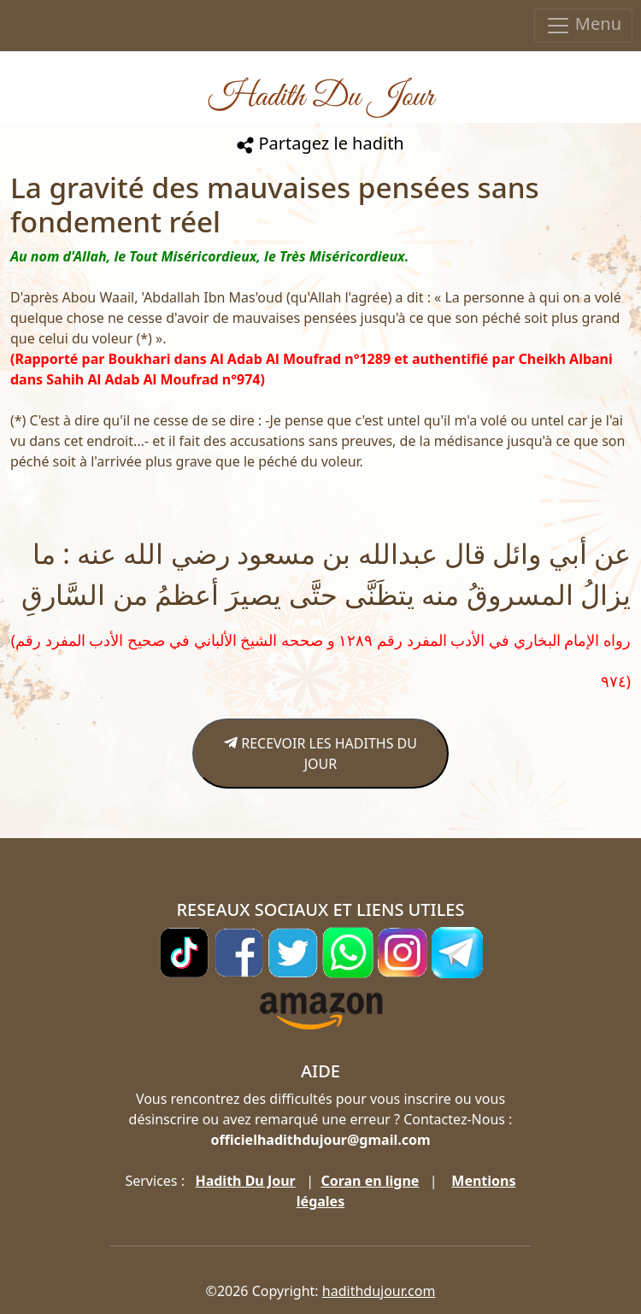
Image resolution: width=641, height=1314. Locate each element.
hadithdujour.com (379, 1291)
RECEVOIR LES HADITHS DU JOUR (320, 753)
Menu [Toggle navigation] (583, 25)
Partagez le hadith (320, 143)
